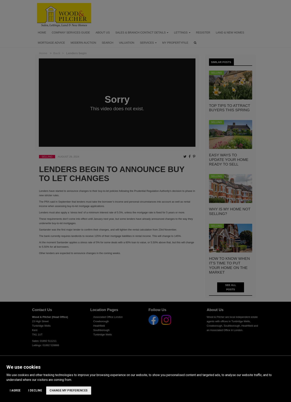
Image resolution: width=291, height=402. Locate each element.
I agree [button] (15, 390)
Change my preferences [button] (69, 390)
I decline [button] (35, 390)
